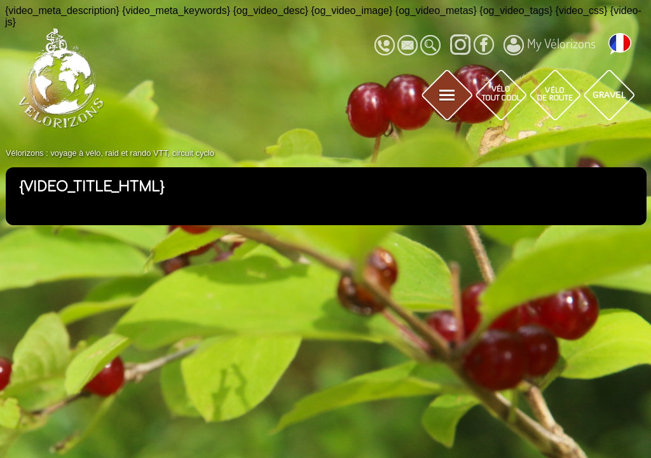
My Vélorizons (550, 45)
